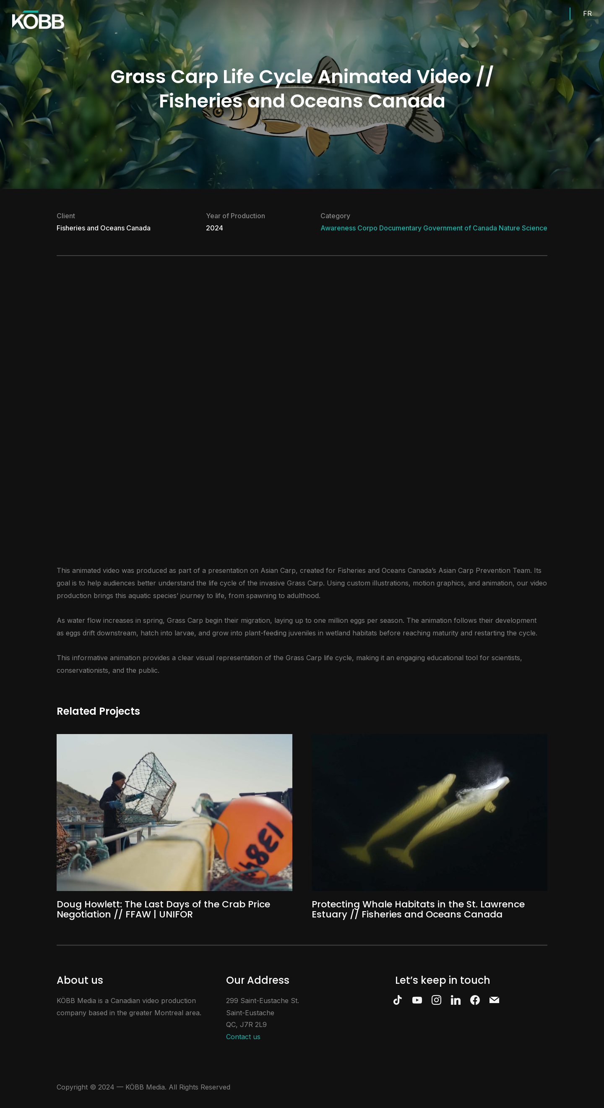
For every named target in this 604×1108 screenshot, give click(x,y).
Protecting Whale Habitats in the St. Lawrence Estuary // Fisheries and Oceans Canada (418, 909)
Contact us (243, 1036)
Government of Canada (460, 228)
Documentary (400, 228)
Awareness (338, 228)
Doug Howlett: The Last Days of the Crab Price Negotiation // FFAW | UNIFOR (163, 909)
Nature (509, 228)
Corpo (367, 228)
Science (534, 228)
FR (587, 13)
